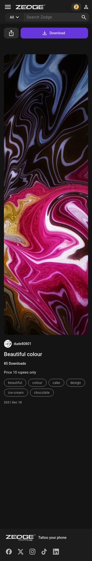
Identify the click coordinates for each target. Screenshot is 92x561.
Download (53, 33)
